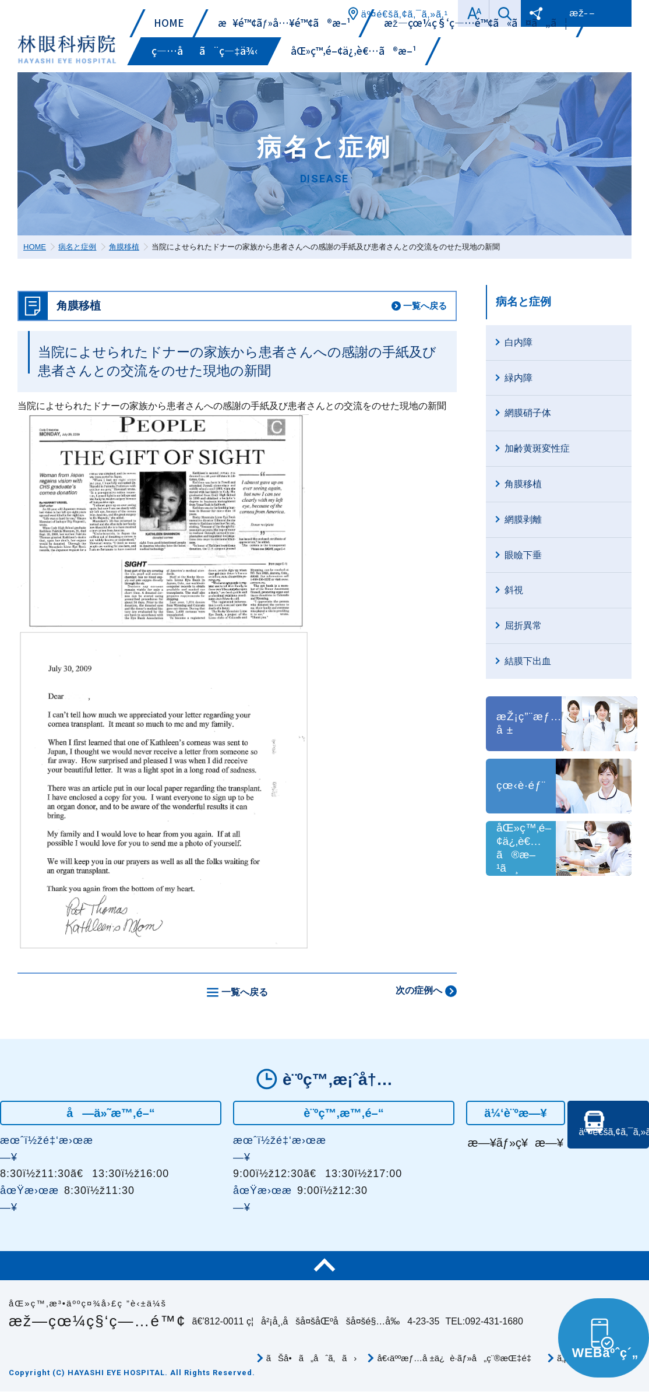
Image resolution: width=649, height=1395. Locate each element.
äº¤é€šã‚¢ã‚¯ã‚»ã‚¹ (611, 1152)
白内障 (518, 342)
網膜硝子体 (528, 413)
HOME (34, 246)
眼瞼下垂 (523, 555)
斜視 (514, 590)
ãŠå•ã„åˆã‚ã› (311, 1358)
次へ (419, 990)
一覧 (244, 992)
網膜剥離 (523, 519)
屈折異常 (523, 625)
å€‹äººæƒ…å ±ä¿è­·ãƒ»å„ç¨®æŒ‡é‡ (457, 1358)
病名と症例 (77, 246)
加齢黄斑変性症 (537, 448)
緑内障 (518, 378)
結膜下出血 (528, 661)
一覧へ (425, 305)
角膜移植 (124, 246)
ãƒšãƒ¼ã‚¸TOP (324, 1265)
